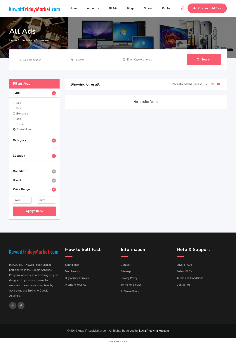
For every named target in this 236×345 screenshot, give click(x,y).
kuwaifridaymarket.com (154, 330)
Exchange (22, 113)
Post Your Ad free (207, 8)
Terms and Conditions (190, 278)
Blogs (130, 8)
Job (18, 119)
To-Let (20, 124)
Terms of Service (131, 284)
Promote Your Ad (75, 284)
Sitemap (126, 271)
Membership (72, 271)
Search (204, 59)
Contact (167, 8)
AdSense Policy (130, 291)
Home (73, 8)
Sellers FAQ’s (184, 271)
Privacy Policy (129, 278)
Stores (148, 8)
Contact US (183, 284)
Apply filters (34, 211)
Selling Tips (72, 264)
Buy (18, 108)
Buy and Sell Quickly (77, 278)
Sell (18, 103)
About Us (93, 8)
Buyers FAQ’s (184, 264)
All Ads (112, 8)
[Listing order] (188, 84)
